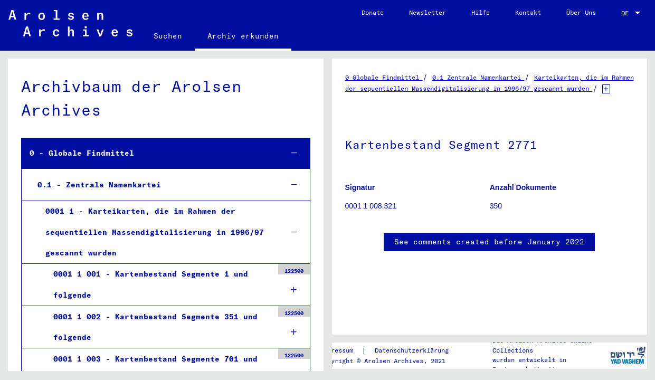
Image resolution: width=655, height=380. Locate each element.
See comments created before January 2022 (489, 241)
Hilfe (480, 12)
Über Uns (581, 12)
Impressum (336, 350)
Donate (373, 12)
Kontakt (528, 12)
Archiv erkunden (243, 36)
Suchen (168, 36)
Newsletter (427, 12)
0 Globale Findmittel (384, 77)
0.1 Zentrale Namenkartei (478, 77)
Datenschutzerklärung (412, 350)
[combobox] (631, 13)
